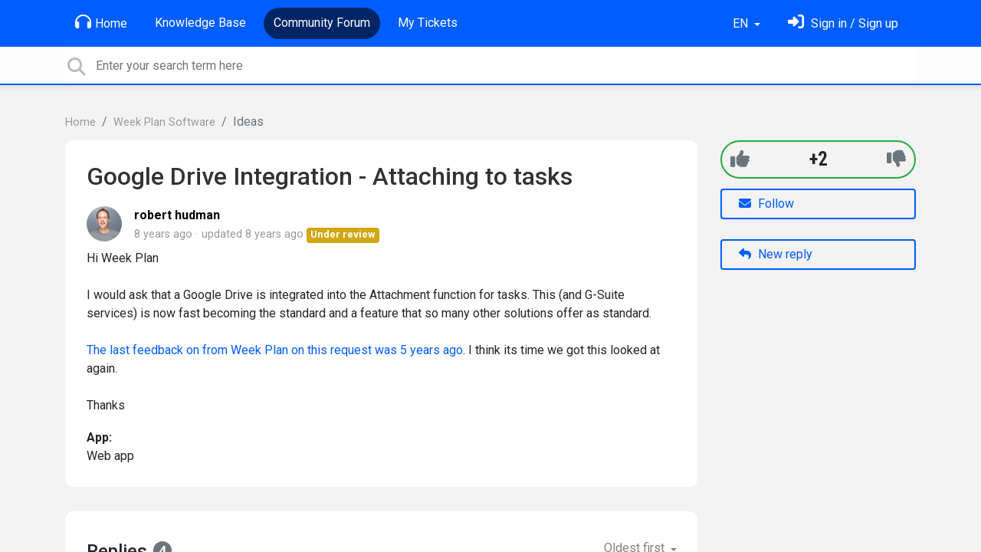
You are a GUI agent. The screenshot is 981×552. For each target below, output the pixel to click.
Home (101, 22)
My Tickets (428, 22)
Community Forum (322, 22)
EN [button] (742, 23)
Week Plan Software (164, 122)
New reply (775, 254)
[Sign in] (843, 23)
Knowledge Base (200, 22)
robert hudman (177, 215)
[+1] (740, 159)
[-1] (896, 159)
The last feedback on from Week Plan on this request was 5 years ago (275, 350)
